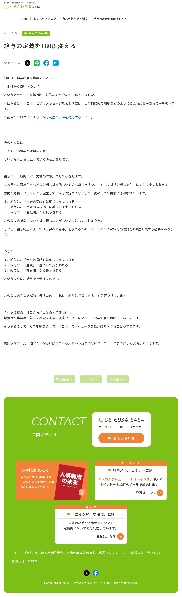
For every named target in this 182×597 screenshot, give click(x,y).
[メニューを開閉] (174, 6)
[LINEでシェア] (37, 63)
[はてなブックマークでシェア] (56, 63)
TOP (15, 552)
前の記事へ (64, 382)
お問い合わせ (121, 438)
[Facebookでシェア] (46, 63)
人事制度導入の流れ (81, 552)
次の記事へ (117, 382)
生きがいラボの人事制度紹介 (42, 552)
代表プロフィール (112, 552)
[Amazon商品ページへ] (52, 480)
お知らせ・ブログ (25, 561)
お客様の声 (136, 552)
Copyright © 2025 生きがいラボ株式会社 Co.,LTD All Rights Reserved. (91, 583)
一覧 (91, 382)
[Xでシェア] (27, 63)
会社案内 (153, 552)
